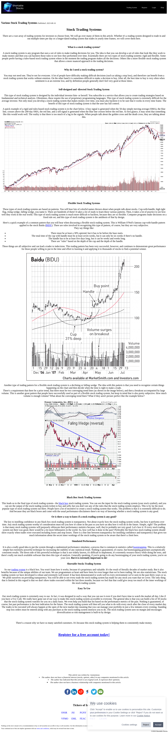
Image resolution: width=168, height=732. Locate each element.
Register (144, 7)
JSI (72, 712)
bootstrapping (139, 547)
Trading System (131, 7)
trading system (18, 569)
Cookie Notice (143, 715)
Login (154, 7)
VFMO (64, 718)
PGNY (83, 712)
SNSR (64, 712)
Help (162, 7)
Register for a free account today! (84, 635)
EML (73, 718)
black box (63, 503)
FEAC (83, 718)
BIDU (49, 225)
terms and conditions (43, 728)
